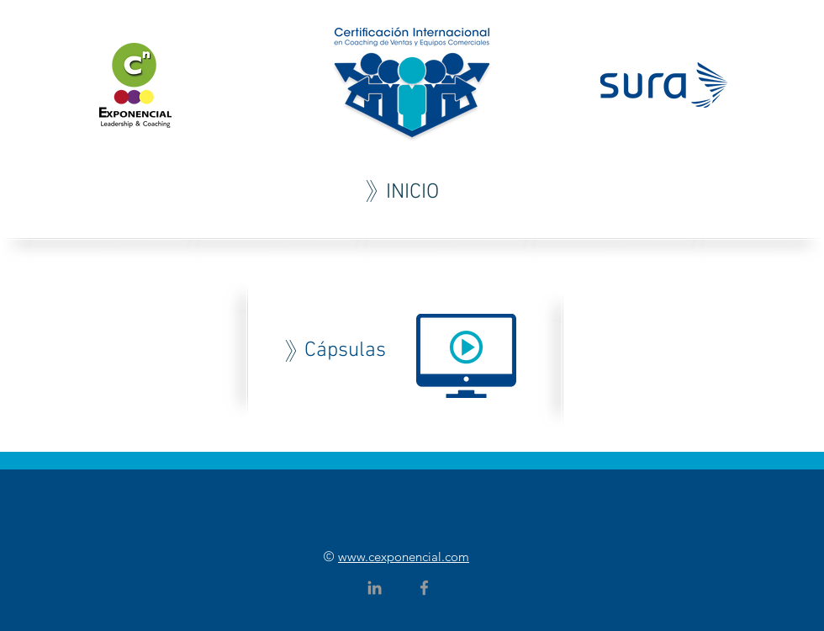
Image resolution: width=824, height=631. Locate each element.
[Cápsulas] (344, 351)
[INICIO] (412, 192)
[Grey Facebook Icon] (424, 587)
